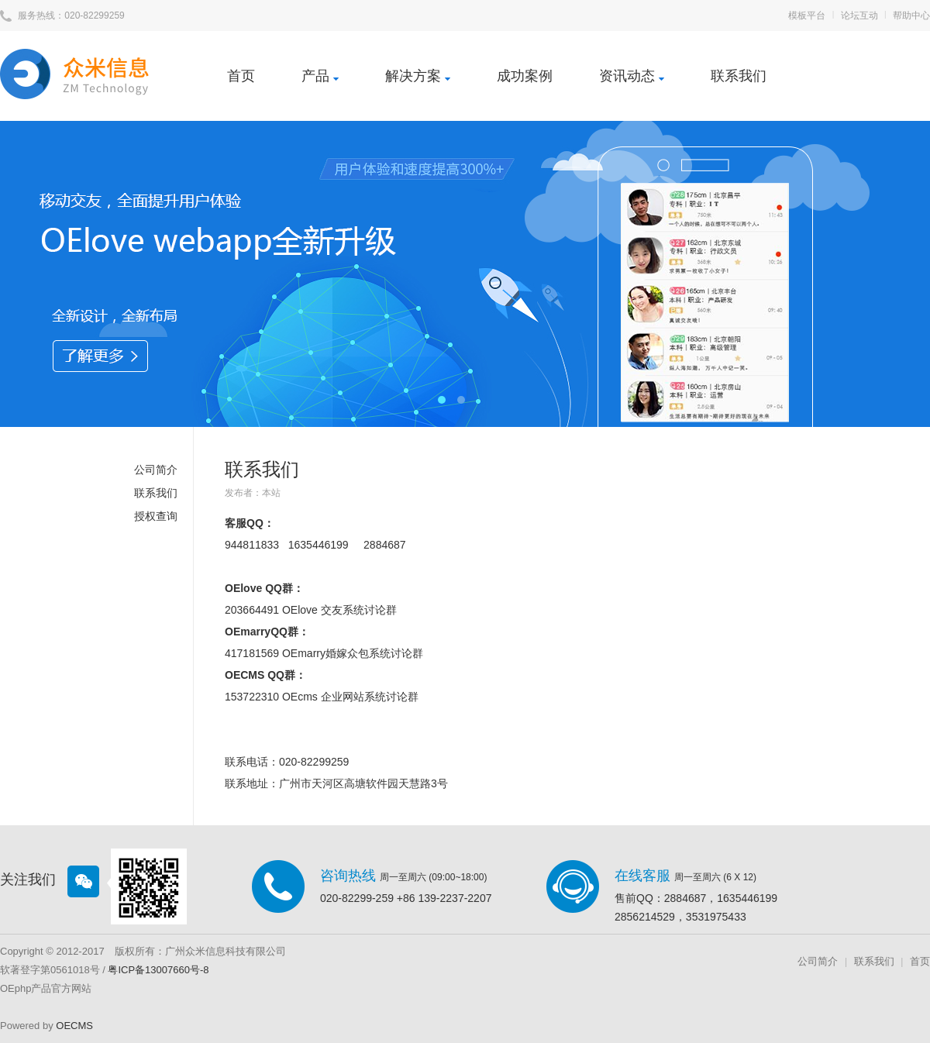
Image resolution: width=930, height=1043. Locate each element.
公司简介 (155, 469)
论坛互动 (859, 15)
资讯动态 (631, 76)
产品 (320, 76)
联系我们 (738, 76)
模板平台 (806, 15)
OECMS (74, 1025)
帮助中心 (911, 15)
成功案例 (525, 76)
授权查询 (155, 516)
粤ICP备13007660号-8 (158, 970)
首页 (241, 76)
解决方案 (417, 76)
